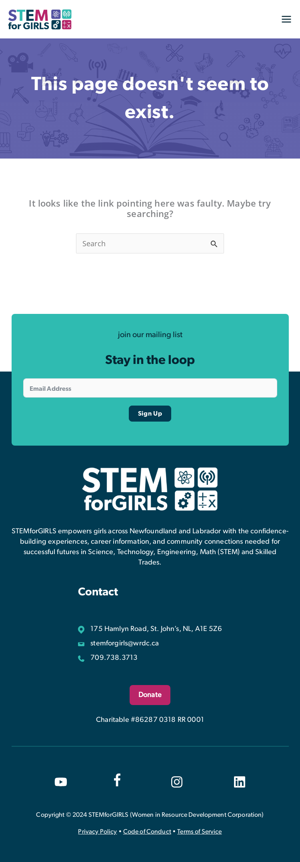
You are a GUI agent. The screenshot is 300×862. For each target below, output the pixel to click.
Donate (150, 695)
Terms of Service (199, 831)
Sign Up (150, 413)
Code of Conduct (147, 831)
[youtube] (60, 782)
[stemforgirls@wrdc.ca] (118, 643)
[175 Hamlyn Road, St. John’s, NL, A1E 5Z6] (150, 629)
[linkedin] (239, 782)
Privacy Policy (97, 831)
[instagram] (176, 782)
